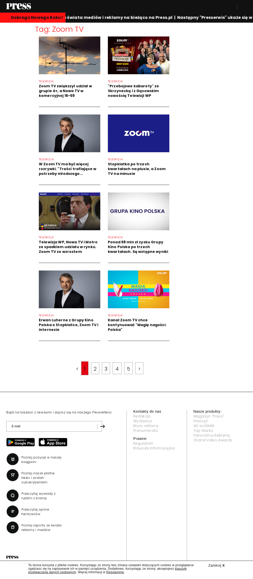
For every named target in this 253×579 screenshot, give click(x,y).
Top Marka (203, 430)
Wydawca (142, 420)
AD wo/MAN (204, 425)
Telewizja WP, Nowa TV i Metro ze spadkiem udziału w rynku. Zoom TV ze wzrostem (68, 247)
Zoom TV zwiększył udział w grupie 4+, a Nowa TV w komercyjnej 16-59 (65, 91)
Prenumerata (145, 430)
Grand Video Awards (213, 440)
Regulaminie (115, 572)
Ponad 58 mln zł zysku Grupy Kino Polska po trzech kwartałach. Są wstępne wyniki (138, 247)
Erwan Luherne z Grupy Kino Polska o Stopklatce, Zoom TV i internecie (68, 325)
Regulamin (143, 443)
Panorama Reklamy (212, 435)
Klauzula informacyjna (154, 448)
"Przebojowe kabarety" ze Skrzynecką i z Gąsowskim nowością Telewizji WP (133, 91)
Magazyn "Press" (209, 416)
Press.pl (201, 420)
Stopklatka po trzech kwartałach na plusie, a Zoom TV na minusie (137, 169)
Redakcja (142, 416)
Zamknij (216, 565)
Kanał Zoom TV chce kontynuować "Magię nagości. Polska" (137, 325)
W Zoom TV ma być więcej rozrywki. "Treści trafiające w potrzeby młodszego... (67, 169)
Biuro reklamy (146, 425)
